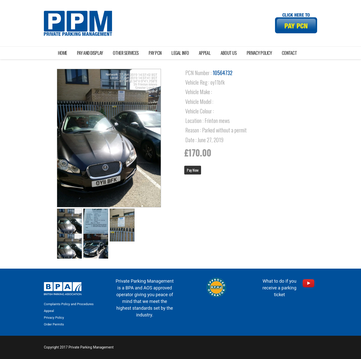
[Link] (78, 23)
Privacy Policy (54, 317)
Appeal (49, 311)
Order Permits (54, 324)
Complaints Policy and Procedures (69, 304)
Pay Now (193, 170)
